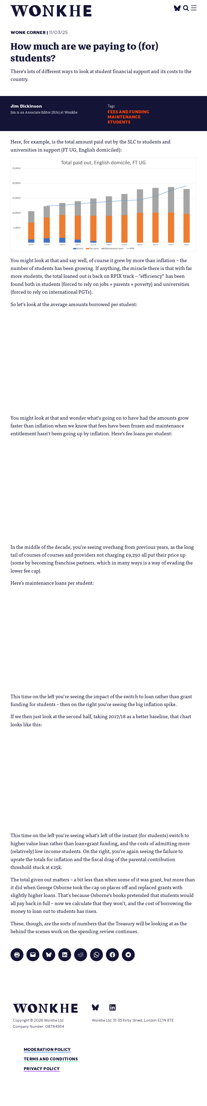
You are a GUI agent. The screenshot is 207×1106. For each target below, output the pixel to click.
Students (119, 122)
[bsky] (98, 1007)
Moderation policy (47, 1049)
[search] (186, 7)
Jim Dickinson (26, 106)
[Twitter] (177, 7)
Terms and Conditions (51, 1059)
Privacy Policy (42, 1068)
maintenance (124, 117)
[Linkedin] (110, 1007)
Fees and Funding (128, 111)
